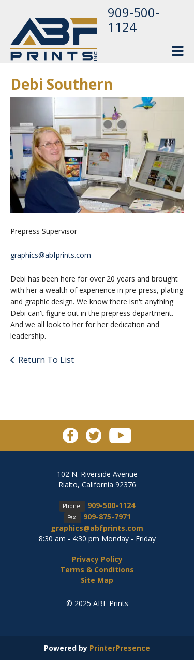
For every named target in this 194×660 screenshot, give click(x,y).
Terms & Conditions (97, 569)
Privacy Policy (97, 559)
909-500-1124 (133, 19)
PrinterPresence (119, 648)
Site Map (97, 580)
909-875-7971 (107, 517)
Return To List (46, 360)
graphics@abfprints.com (50, 255)
